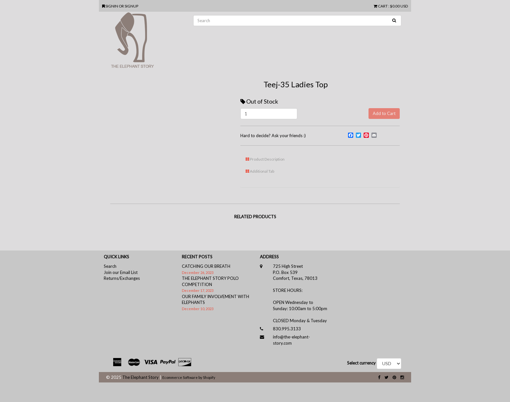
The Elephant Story (140, 377)
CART (381, 6)
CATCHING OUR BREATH (206, 266)
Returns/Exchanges (122, 278)
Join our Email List (121, 272)
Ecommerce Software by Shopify (188, 377)
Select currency (361, 363)
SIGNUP (131, 6)
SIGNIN (112, 6)
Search (110, 266)
